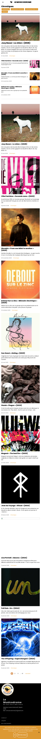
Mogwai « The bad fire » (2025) (14, 453)
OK (14, 735)
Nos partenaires (6, 723)
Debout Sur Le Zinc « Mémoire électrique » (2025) (11, 87)
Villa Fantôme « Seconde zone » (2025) (14, 61)
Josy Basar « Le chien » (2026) (15, 43)
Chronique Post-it (31, 9)
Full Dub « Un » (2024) (10, 608)
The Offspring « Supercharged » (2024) (18, 658)
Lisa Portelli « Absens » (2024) (14, 558)
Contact (4, 718)
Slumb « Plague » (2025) (11, 405)
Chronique (5, 9)
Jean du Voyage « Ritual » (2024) (15, 505)
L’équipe (3, 720)
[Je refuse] (39, 732)
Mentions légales (22, 735)
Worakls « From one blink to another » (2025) (14, 73)
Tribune (4, 11)
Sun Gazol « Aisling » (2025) (13, 353)
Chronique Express (17, 9)
